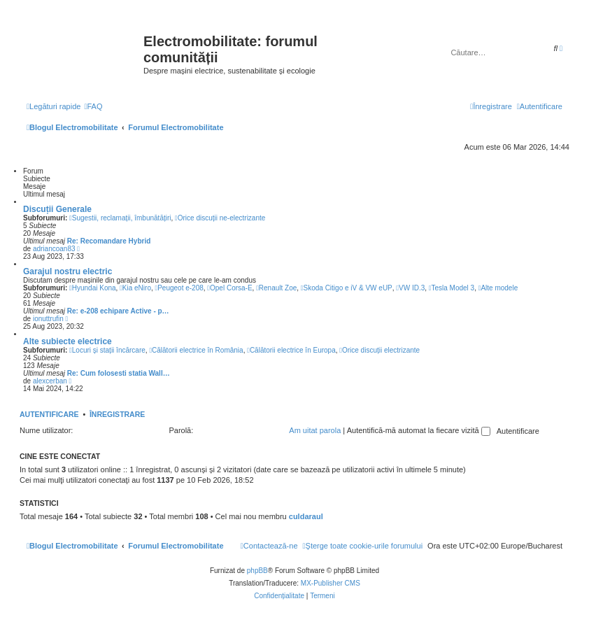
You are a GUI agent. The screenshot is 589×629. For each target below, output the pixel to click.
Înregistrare (117, 414)
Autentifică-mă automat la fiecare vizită (418, 430)
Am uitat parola (315, 430)
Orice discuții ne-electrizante (220, 218)
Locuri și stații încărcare (107, 350)
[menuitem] (93, 106)
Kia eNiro (135, 288)
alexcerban (50, 381)
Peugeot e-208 (179, 288)
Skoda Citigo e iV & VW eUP (346, 288)
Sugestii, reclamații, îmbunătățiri (120, 218)
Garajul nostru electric (67, 271)
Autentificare (49, 414)
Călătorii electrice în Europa (291, 350)
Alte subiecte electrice (67, 341)
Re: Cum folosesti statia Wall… (118, 373)
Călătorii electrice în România (196, 350)
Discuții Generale (57, 209)
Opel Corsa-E (229, 288)
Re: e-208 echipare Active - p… (118, 311)
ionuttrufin (48, 319)
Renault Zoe (276, 288)
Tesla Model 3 (451, 288)
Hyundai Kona (92, 288)
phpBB (257, 570)
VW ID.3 (410, 288)
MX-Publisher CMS (330, 583)
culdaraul (306, 516)
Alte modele (498, 288)
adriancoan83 (54, 249)
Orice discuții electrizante (379, 350)
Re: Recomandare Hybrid (108, 241)
